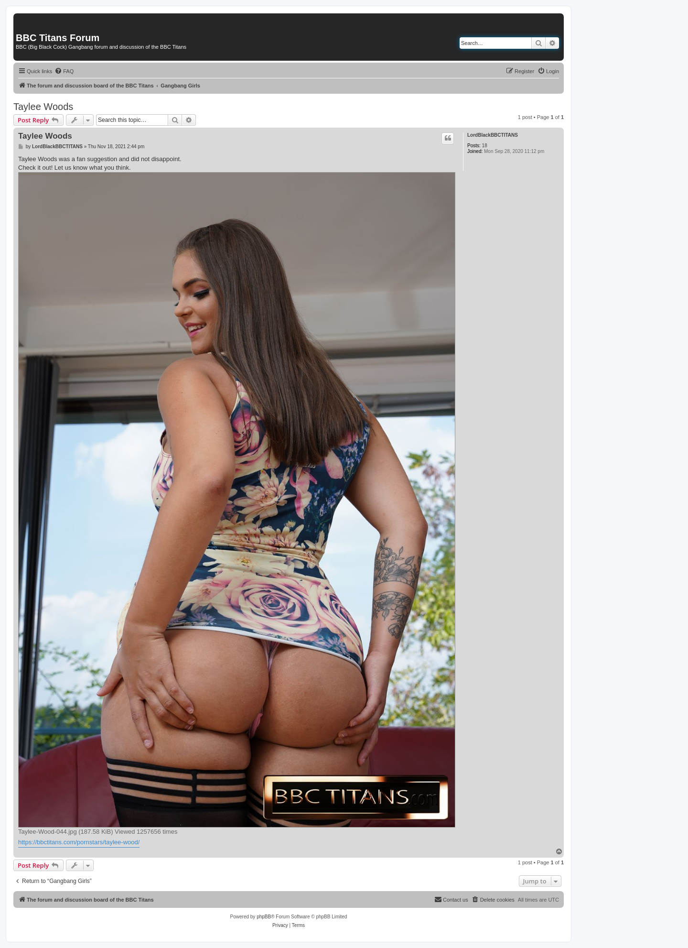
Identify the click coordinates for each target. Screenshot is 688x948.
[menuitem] (64, 71)
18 (484, 145)
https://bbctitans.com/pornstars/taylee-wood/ (79, 842)
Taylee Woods (43, 106)
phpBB (264, 916)
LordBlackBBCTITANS (492, 135)
